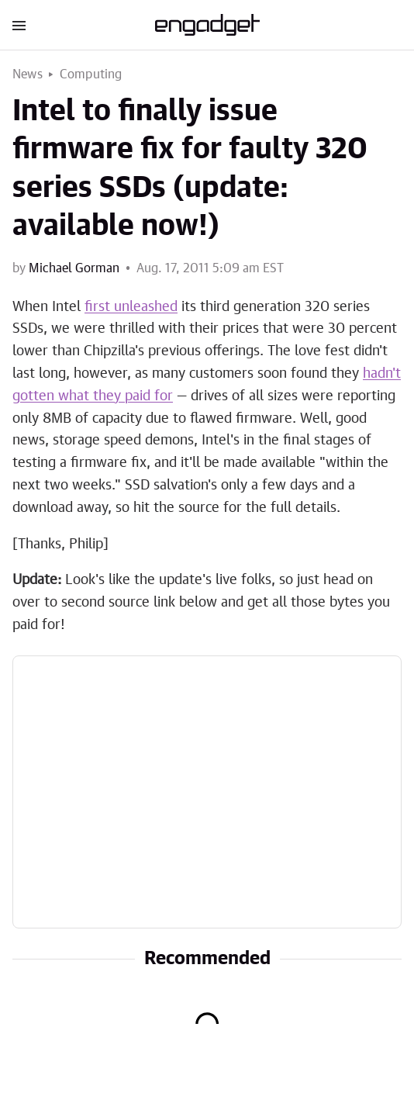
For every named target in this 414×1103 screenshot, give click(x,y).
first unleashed (131, 307)
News (27, 74)
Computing (91, 74)
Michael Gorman (74, 268)
